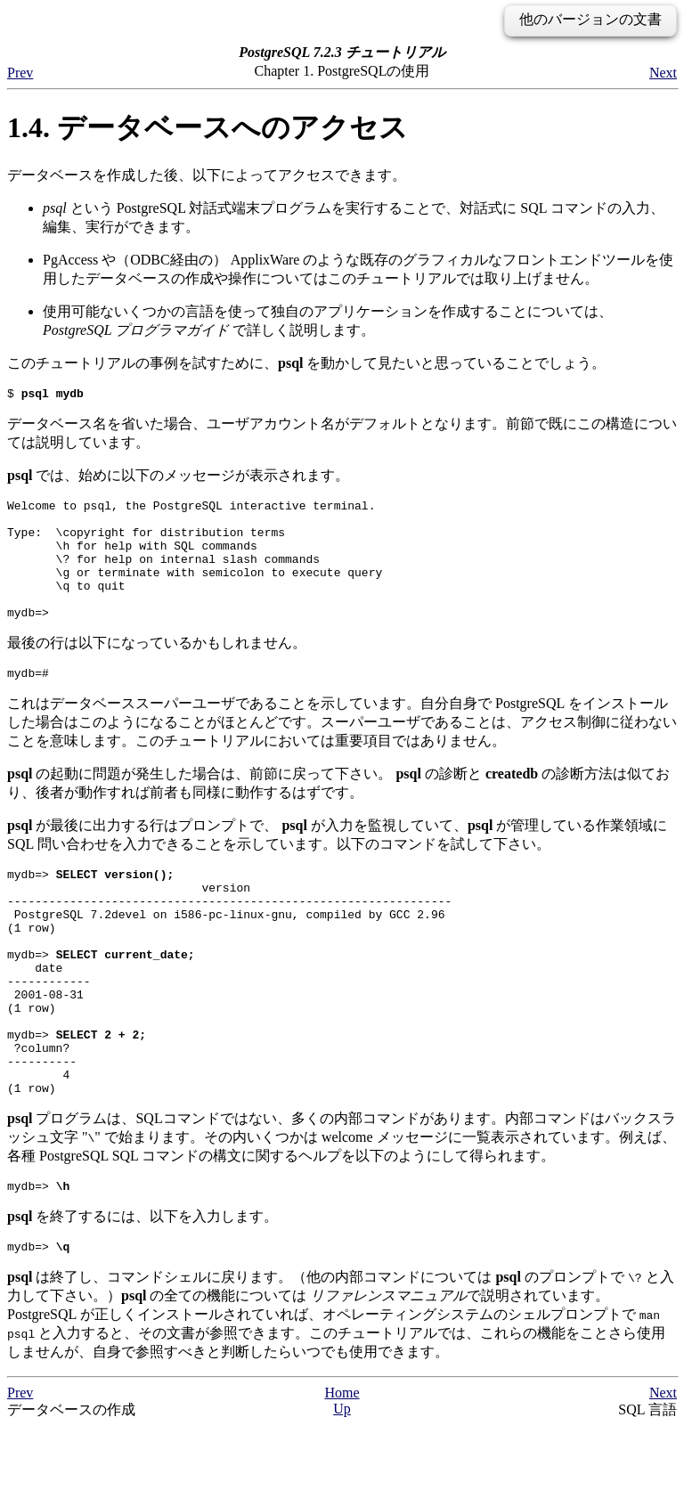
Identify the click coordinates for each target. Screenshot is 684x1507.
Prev (20, 72)
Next (663, 72)
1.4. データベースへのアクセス (207, 127)
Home (341, 1472)
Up (342, 1488)
